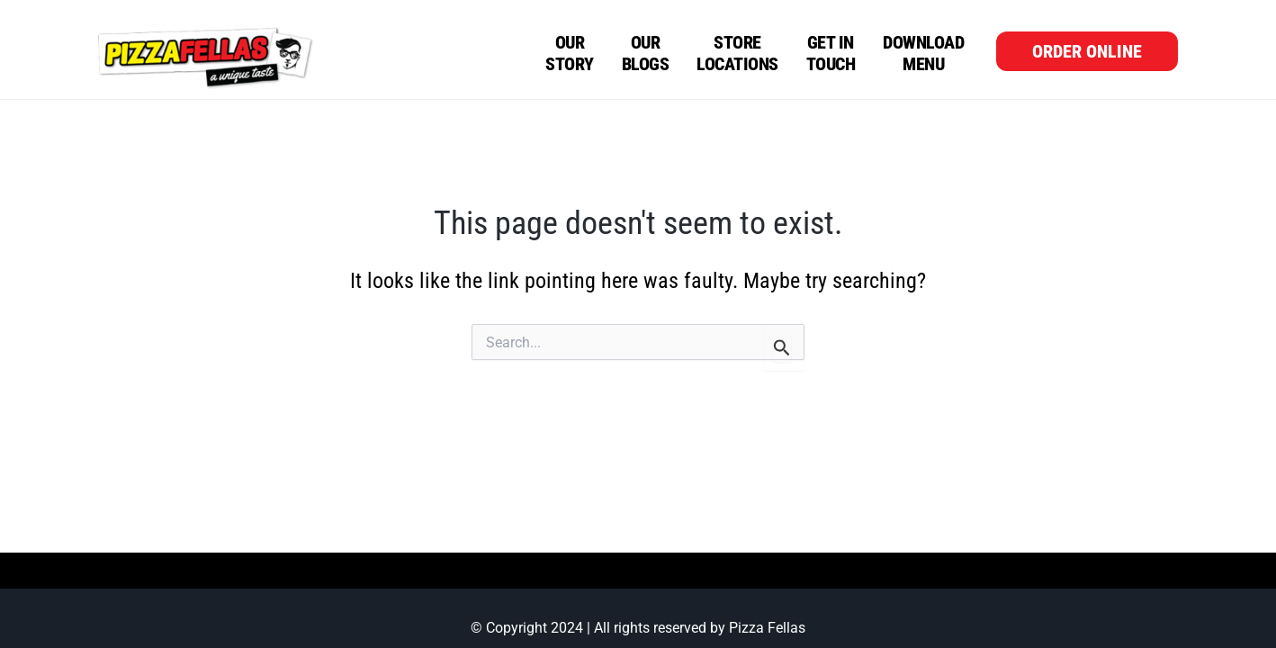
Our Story (569, 53)
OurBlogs (645, 53)
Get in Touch (831, 53)
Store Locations (737, 53)
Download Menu (923, 53)
